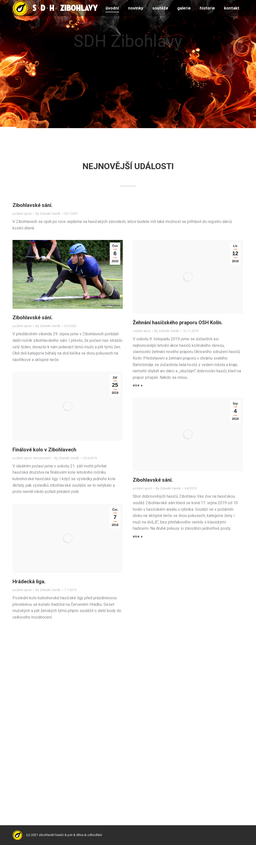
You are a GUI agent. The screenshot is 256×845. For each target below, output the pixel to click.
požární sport (22, 213)
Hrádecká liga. (29, 582)
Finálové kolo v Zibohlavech (44, 450)
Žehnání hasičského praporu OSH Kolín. (177, 323)
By (48, 213)
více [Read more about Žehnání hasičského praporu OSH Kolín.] (136, 385)
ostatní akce (141, 331)
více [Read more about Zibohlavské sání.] (136, 536)
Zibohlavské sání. (32, 205)
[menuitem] (112, 8)
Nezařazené (41, 458)
